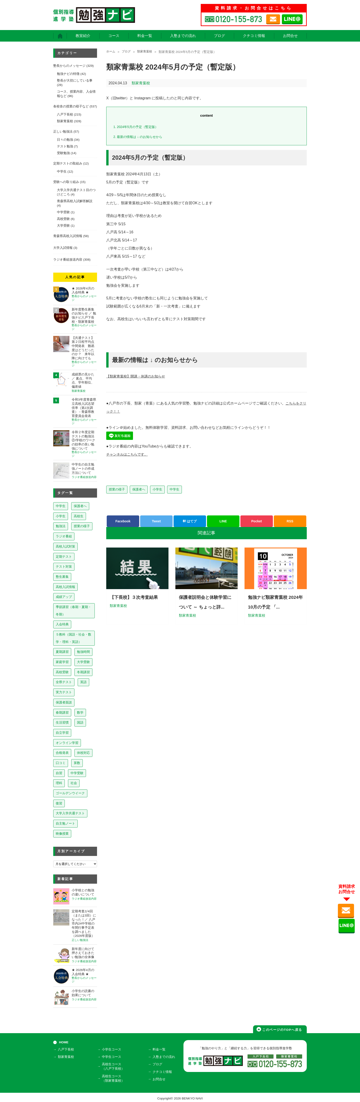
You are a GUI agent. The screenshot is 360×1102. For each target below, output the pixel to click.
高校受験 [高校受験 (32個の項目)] (62, 672)
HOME (63, 1042)
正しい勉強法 (63, 131)
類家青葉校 (147, 52)
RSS (290, 521)
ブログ (219, 36)
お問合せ (290, 36)
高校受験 (63, 219)
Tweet (156, 521)
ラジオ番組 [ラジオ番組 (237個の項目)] (64, 536)
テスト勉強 (65, 146)
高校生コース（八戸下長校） (114, 1066)
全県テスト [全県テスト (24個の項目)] (64, 682)
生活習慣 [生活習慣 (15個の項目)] (62, 722)
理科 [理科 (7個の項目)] (59, 783)
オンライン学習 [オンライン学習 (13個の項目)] (67, 743)
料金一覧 (144, 36)
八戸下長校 (65, 114)
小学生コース (112, 1050)
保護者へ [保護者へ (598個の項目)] (80, 506)
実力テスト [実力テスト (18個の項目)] (64, 692)
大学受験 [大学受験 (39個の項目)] (83, 662)
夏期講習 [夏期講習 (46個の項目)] (62, 652)
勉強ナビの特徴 (68, 74)
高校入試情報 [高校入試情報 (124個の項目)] (65, 587)
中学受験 (63, 212)
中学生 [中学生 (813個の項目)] (60, 506)
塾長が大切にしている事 (74, 80)
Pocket (256, 521)
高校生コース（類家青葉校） (114, 1077)
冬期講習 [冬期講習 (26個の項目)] (83, 672)
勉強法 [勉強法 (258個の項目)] (60, 526)
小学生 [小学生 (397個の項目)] (60, 516)
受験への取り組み (66, 182)
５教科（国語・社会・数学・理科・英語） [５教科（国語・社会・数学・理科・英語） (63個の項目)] (73, 638)
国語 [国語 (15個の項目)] (80, 722)
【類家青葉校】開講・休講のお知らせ (137, 376)
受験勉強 (63, 153)
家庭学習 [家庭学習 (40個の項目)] (62, 662)
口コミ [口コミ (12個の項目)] (60, 763)
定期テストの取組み (67, 163)
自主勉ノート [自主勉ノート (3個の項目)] (65, 823)
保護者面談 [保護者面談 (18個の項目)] (64, 702)
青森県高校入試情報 (67, 236)
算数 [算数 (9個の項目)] (77, 763)
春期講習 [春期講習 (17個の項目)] (62, 712)
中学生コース (112, 1057)
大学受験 (63, 225)
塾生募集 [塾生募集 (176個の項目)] (62, 576)
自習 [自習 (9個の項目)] (59, 773)
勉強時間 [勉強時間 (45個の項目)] (83, 652)
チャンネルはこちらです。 (128, 454)
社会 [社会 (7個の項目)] (74, 783)
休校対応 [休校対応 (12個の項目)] (83, 753)
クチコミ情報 (254, 36)
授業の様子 (117, 489)
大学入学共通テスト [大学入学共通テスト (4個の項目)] (70, 813)
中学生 (174, 489)
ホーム (111, 52)
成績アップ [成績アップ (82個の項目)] (64, 597)
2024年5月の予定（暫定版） (137, 127)
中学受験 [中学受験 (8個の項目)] (77, 773)
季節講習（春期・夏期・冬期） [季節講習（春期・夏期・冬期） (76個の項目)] (73, 610)
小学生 (157, 489)
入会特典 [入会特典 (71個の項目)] (62, 624)
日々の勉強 (65, 139)
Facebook (122, 521)
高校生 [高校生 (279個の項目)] (78, 516)
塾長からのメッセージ (69, 65)
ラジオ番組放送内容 (67, 259)
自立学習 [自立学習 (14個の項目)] (62, 732)
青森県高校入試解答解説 (74, 201)
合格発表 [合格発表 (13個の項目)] (62, 753)
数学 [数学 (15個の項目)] (80, 712)
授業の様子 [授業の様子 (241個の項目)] (82, 526)
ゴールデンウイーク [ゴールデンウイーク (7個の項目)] (70, 793)
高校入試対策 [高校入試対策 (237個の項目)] (65, 546)
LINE (223, 521)
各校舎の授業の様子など (71, 106)
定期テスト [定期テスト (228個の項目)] (64, 556)
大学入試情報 (63, 248)
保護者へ (138, 489)
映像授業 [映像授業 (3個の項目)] (62, 833)
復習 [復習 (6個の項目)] (59, 803)
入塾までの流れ (183, 36)
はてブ (190, 521)
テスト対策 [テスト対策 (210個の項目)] (64, 566)
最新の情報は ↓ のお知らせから (139, 137)
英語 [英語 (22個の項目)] (83, 682)
